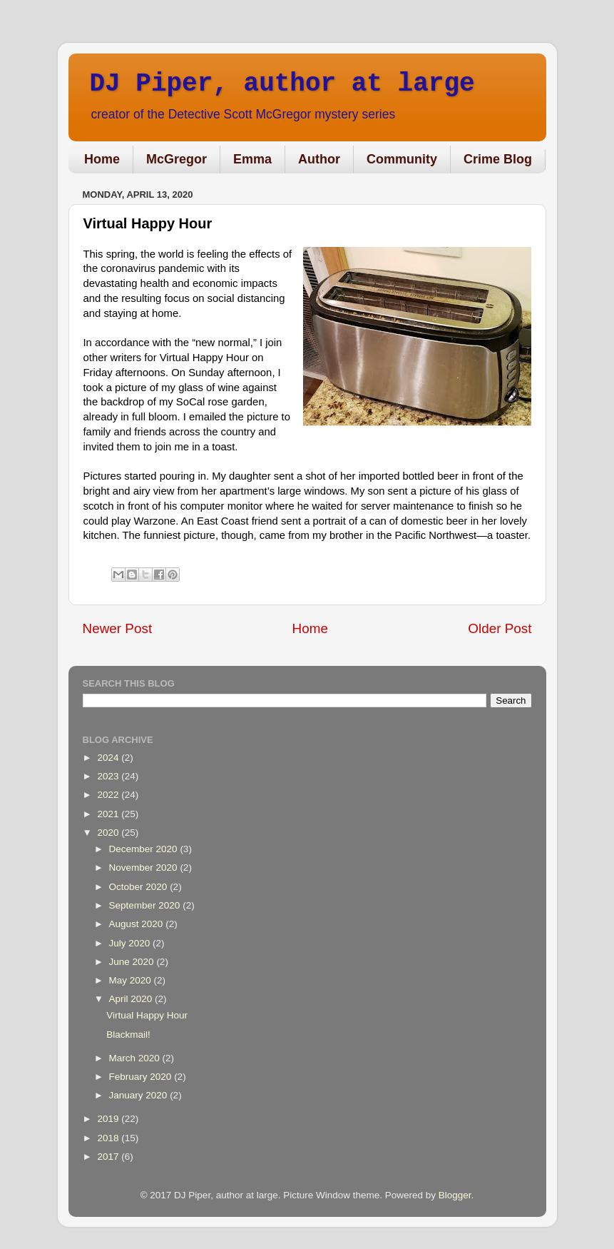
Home (102, 159)
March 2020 (136, 1058)
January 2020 (139, 1095)
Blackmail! (128, 1034)
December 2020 (144, 849)
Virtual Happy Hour (147, 1015)
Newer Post (118, 628)
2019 (109, 1118)
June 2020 (133, 961)
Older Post (499, 628)
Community (402, 159)
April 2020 (132, 998)
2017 (109, 1156)
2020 (109, 832)
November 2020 (144, 867)
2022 (109, 794)
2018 (109, 1138)
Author (319, 159)
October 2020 (139, 886)
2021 (109, 814)
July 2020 (131, 943)
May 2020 (131, 980)
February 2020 (142, 1076)
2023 (109, 776)
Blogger (455, 1195)
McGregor (176, 159)
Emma (252, 159)
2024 (109, 757)
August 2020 (137, 924)
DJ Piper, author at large (282, 83)
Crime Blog (498, 159)
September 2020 (146, 905)
